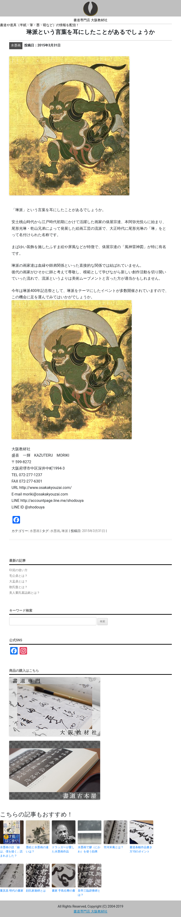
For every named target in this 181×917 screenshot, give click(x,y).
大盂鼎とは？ (18, 581)
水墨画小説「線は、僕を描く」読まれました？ (11, 851)
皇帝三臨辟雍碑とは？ (89, 893)
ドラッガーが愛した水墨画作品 (63, 849)
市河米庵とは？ (113, 847)
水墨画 (35, 531)
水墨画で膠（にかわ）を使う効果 (89, 849)
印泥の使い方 (18, 570)
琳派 (65, 531)
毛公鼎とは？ (18, 575)
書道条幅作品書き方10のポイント (141, 849)
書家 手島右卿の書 (63, 890)
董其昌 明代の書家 (11, 890)
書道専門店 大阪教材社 (90, 20)
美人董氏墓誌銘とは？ (24, 592)
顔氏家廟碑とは (36, 890)
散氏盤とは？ (18, 587)
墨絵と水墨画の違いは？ (37, 849)
